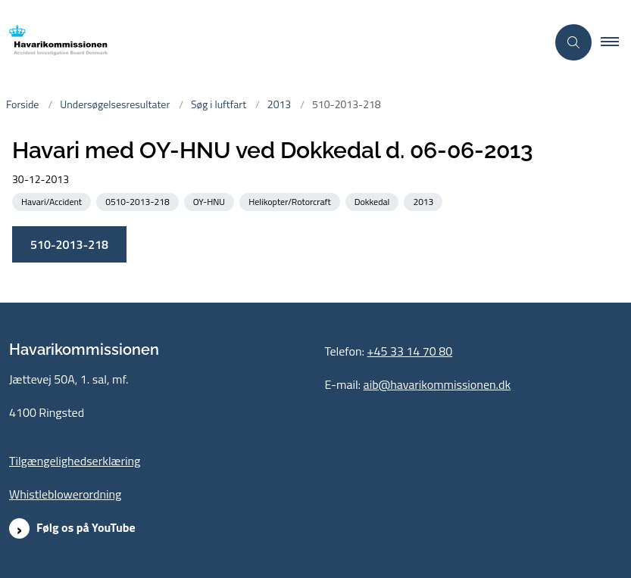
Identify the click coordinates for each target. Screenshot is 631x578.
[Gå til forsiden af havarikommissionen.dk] (54, 43)
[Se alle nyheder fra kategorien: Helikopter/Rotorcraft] (290, 201)
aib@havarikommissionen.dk (437, 384)
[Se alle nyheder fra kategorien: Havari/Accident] (53, 201)
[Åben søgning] (573, 42)
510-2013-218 (69, 244)
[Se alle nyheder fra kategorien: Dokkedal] (373, 201)
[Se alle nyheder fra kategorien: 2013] (424, 201)
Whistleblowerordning (65, 494)
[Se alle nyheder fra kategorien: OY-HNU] (210, 201)
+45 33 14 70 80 (410, 351)
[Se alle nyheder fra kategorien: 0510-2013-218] (138, 201)
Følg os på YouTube (86, 527)
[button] (616, 42)
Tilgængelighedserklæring (74, 461)
